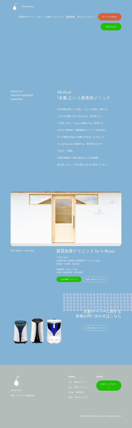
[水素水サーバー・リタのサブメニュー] (42, 16)
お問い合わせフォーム (95, 279)
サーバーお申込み (109, 17)
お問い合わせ (111, 26)
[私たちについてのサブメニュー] (94, 16)
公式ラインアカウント (109, 385)
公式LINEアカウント (68, 279)
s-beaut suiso (27, 6)
